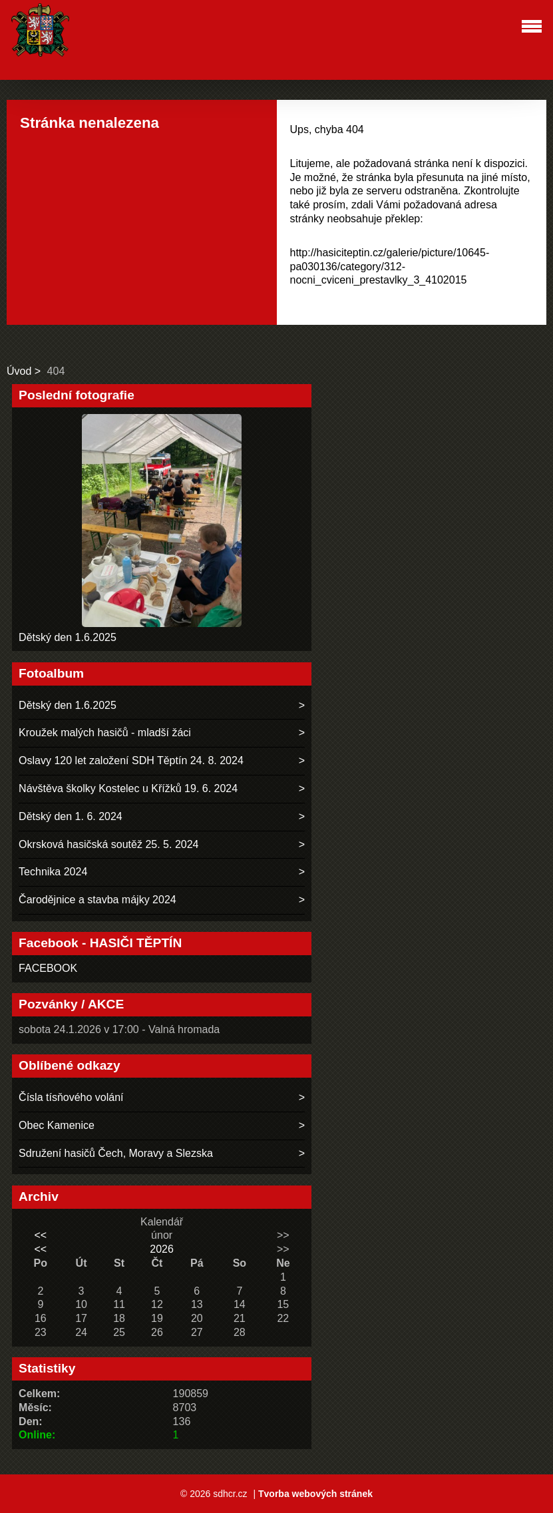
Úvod (19, 371)
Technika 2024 (53, 871)
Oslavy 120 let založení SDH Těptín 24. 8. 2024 (131, 760)
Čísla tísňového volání (71, 1097)
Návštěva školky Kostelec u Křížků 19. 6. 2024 (128, 788)
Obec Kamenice (56, 1125)
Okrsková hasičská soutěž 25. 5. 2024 (108, 844)
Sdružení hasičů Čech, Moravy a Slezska (116, 1153)
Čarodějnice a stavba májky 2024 (97, 899)
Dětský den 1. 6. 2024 (70, 816)
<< (41, 1235)
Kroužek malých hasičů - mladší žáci (105, 732)
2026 (162, 1249)
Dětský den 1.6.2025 (67, 637)
